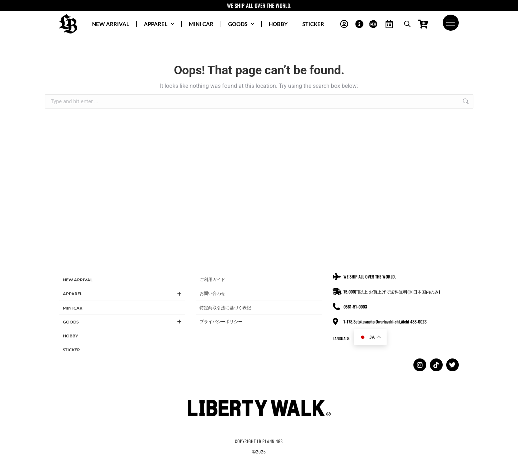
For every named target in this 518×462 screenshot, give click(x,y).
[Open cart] (423, 24)
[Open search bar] (407, 24)
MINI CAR (201, 24)
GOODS (241, 24)
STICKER (313, 24)
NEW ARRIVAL (110, 24)
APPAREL (159, 24)
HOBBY (278, 24)
